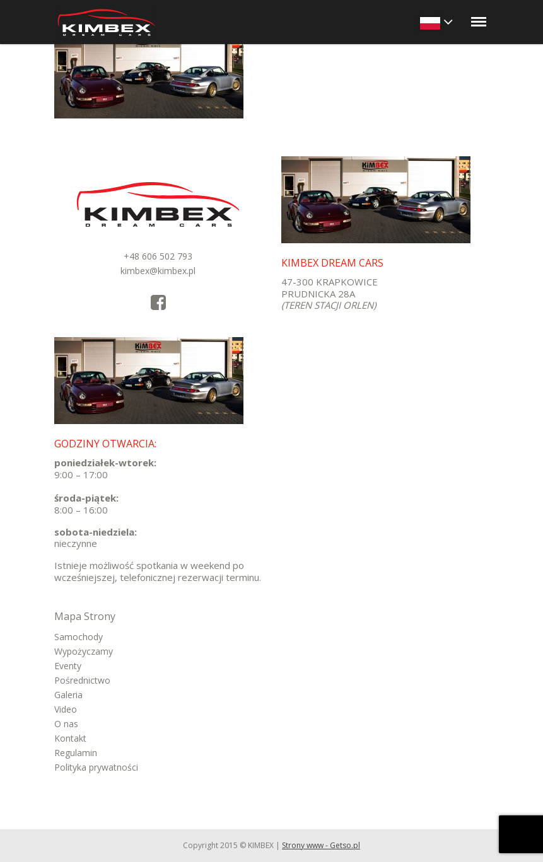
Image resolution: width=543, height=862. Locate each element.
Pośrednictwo (82, 680)
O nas (66, 724)
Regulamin (75, 753)
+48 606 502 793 (158, 256)
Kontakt (70, 738)
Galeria (68, 695)
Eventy (67, 666)
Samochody (78, 637)
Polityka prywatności (96, 767)
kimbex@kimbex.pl (158, 271)
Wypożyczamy (83, 651)
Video (65, 709)
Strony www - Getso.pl (321, 845)
